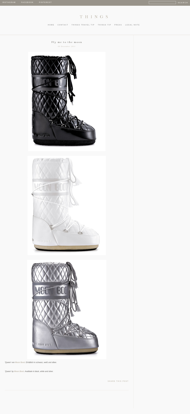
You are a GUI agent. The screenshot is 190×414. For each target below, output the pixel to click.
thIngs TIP (104, 25)
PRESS (118, 25)
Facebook (27, 2)
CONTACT (63, 25)
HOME (51, 25)
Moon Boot (20, 362)
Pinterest (45, 2)
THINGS (95, 16)
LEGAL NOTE (132, 25)
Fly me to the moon (66, 42)
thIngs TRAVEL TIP (83, 25)
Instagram (9, 2)
